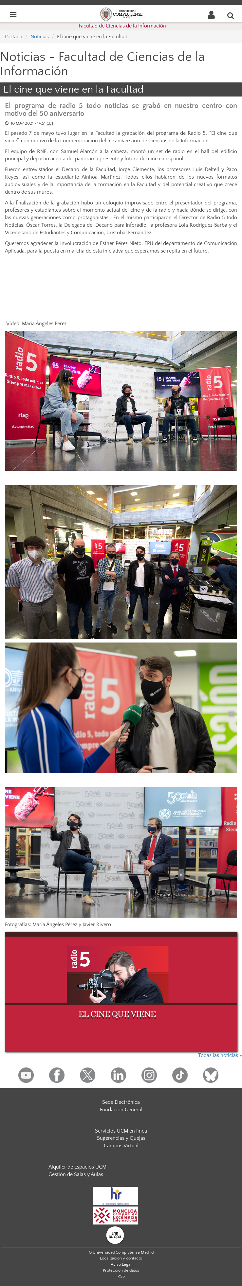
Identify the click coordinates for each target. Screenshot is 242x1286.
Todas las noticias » (220, 1055)
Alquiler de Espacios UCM (77, 1167)
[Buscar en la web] (230, 15)
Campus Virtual (121, 1146)
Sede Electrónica (121, 1102)
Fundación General (121, 1110)
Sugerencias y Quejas (121, 1138)
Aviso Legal (121, 1264)
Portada (13, 37)
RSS (121, 1276)
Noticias (39, 37)
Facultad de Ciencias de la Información (122, 26)
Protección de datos (121, 1270)
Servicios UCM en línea (121, 1131)
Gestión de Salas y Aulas (75, 1174)
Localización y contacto (121, 1258)
